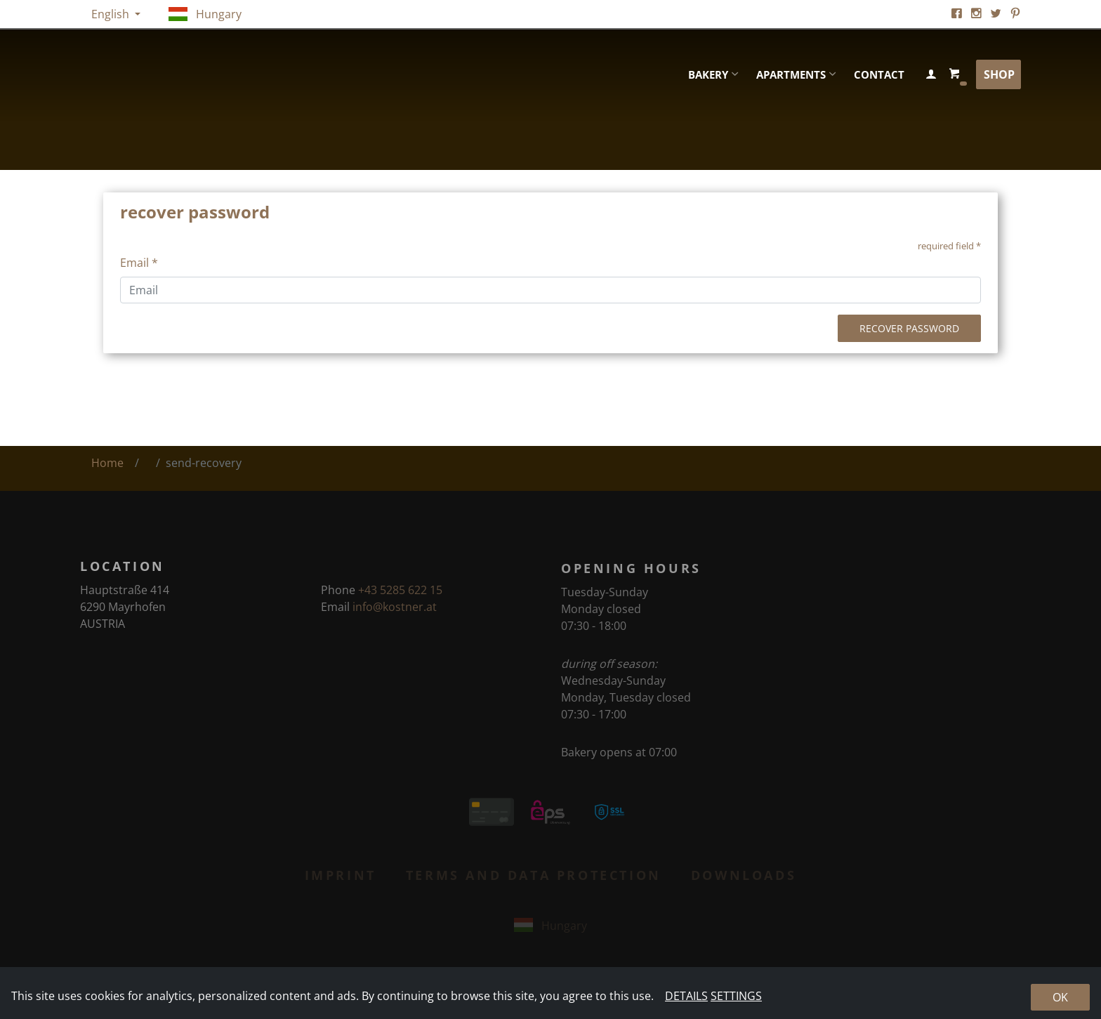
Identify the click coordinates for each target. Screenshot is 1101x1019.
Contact (879, 74)
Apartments (791, 74)
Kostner (231, 75)
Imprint (340, 879)
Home (107, 463)
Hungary (205, 14)
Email (139, 262)
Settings (736, 996)
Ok (1060, 997)
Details (686, 996)
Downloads (743, 879)
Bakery (708, 74)
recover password (909, 328)
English (111, 14)
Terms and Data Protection (533, 879)
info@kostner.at (394, 612)
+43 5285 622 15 (400, 595)
